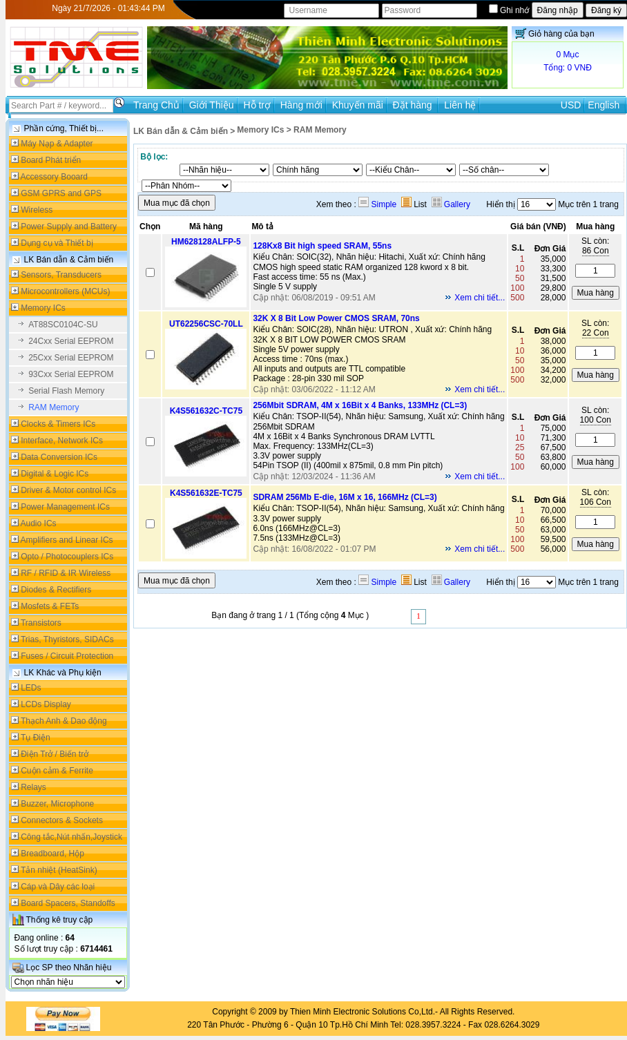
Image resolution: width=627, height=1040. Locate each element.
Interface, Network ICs (62, 440)
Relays (33, 787)
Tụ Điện (35, 737)
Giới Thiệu (211, 104)
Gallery (451, 204)
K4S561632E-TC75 (206, 493)
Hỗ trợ (257, 104)
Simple (377, 204)
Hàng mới (301, 104)
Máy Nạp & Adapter (57, 143)
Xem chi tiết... (479, 297)
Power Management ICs (65, 507)
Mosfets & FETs (50, 606)
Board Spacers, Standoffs (68, 903)
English (603, 104)
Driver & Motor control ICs (68, 490)
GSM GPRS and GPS (61, 193)
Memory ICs (43, 308)
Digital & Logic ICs (54, 474)
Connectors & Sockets (62, 820)
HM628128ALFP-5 (206, 242)
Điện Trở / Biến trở (54, 754)
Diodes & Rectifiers (56, 590)
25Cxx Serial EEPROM (70, 358)
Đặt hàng (414, 104)
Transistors (41, 623)
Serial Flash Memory (66, 391)
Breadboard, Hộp (52, 853)
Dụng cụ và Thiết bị (57, 243)
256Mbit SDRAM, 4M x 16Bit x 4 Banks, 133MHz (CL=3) (360, 405)
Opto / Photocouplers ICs (67, 556)
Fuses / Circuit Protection (67, 656)
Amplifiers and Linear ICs (67, 540)
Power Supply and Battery (69, 226)
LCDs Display (46, 704)
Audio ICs (39, 523)
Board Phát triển (51, 160)
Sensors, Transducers (61, 275)
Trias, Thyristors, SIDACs (67, 639)
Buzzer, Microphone (57, 804)
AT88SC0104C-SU (63, 324)
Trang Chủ (156, 104)
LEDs (31, 688)
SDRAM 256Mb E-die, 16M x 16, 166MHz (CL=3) (344, 497)
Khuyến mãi (357, 104)
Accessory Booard (54, 177)
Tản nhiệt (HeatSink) (59, 870)
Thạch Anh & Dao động (64, 721)
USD (571, 104)
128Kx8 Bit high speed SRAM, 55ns (322, 246)
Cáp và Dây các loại (58, 887)
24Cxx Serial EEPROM (70, 341)
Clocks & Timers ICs (58, 424)
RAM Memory (53, 407)
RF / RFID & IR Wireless (65, 573)
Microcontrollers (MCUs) (65, 291)
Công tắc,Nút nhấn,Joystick (71, 837)
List (414, 204)
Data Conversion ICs (59, 457)
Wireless (36, 210)
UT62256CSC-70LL (206, 324)
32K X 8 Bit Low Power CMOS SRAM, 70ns (336, 318)
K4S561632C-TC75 (206, 411)
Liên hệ (460, 104)
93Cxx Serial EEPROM (70, 374)
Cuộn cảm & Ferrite (57, 771)
